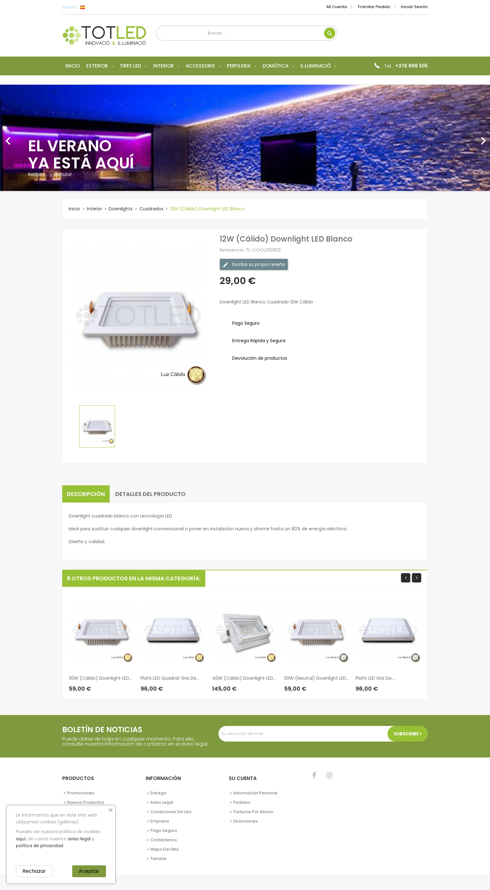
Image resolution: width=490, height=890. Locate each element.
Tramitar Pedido (374, 7)
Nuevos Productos (85, 802)
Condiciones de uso (171, 812)
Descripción (86, 494)
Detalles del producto (150, 494)
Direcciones (245, 821)
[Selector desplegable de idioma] (96, 7)
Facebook (314, 775)
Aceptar (89, 871)
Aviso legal (161, 802)
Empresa (159, 821)
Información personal (255, 793)
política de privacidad (39, 845)
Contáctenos (163, 840)
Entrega (158, 793)
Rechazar (34, 871)
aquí (21, 839)
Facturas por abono (253, 812)
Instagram (329, 775)
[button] (36, 138)
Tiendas (158, 859)
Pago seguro (163, 830)
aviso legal (79, 839)
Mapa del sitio (164, 849)
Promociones (80, 793)
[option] (245, 138)
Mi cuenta (337, 7)
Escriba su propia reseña (253, 264)
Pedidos (241, 802)
